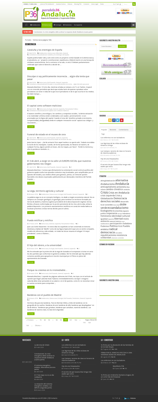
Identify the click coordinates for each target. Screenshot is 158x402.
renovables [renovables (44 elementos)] (118, 233)
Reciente (113, 130)
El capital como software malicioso (44, 105)
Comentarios (123, 130)
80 (45, 320)
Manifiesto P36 (118, 366)
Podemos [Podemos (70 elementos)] (105, 226)
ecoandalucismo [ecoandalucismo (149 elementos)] (118, 207)
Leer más (31, 68)
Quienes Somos (61, 4)
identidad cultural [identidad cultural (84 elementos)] (121, 216)
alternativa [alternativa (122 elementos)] (121, 180)
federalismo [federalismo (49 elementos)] (126, 213)
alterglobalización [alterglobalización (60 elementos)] (108, 181)
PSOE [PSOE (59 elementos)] (120, 226)
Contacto (86, 4)
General (65, 53)
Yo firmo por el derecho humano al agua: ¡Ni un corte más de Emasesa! (117, 376)
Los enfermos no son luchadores (113, 138)
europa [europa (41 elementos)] (120, 213)
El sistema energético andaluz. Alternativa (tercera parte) (44, 367)
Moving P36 (77, 4)
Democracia (46, 25)
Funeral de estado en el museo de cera (46, 134)
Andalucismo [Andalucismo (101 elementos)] (108, 184)
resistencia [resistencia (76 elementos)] (122, 235)
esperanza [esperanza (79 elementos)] (112, 213)
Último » (38, 326)
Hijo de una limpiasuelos (110, 159)
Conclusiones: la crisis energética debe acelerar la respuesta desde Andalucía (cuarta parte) (63, 32)
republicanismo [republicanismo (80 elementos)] (108, 235)
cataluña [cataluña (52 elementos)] (126, 190)
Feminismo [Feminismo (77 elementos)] (106, 216)
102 (75, 320)
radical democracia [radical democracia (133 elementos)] (109, 230)
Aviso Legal (94, 4)
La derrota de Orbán (41, 345)
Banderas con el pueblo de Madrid (44, 295)
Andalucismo (35, 25)
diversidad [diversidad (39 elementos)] (116, 205)
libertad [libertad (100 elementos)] (118, 218)
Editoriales (59, 53)
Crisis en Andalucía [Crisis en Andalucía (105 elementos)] (118, 192)
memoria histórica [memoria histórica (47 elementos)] (115, 221)
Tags (103, 134)
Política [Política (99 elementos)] (114, 226)
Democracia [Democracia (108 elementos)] (120, 198)
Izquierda (78, 25)
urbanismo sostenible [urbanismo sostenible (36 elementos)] (117, 238)
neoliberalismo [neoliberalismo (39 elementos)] (105, 224)
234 (115, 363)
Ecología (57, 25)
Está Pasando (51, 82)
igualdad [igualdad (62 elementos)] (104, 219)
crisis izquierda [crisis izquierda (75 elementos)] (108, 195)
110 (84, 323)
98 (57, 320)
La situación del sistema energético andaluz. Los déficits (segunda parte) (43, 386)
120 (89, 323)
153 (126, 368)
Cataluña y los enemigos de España (44, 50)
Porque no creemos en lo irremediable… (47, 270)
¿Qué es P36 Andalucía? (47, 4)
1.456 (115, 349)
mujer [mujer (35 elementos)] (123, 221)
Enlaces (70, 4)
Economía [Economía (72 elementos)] (117, 211)
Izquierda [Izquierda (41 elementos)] (111, 219)
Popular (104, 130)
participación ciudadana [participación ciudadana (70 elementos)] (121, 223)
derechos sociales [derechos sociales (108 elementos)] (110, 201)
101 (70, 320)
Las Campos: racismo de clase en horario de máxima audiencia (116, 152)
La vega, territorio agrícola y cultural (45, 191)
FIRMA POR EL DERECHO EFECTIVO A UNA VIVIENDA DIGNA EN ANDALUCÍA (116, 354)
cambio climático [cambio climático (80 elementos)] (114, 189)
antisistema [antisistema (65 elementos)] (121, 187)
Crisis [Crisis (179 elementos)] (104, 192)
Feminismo (67, 25)
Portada (26, 24)
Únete (102, 4)
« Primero (29, 320)
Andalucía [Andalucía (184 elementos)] (122, 184)
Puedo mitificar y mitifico (40, 220)
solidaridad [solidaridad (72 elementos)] (106, 237)
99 (61, 320)
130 (27, 326)
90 (49, 320)
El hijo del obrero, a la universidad (44, 245)
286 (114, 357)
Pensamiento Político (71, 109)
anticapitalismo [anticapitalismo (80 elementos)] (108, 187)
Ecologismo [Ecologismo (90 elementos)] (106, 210)
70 (41, 320)
